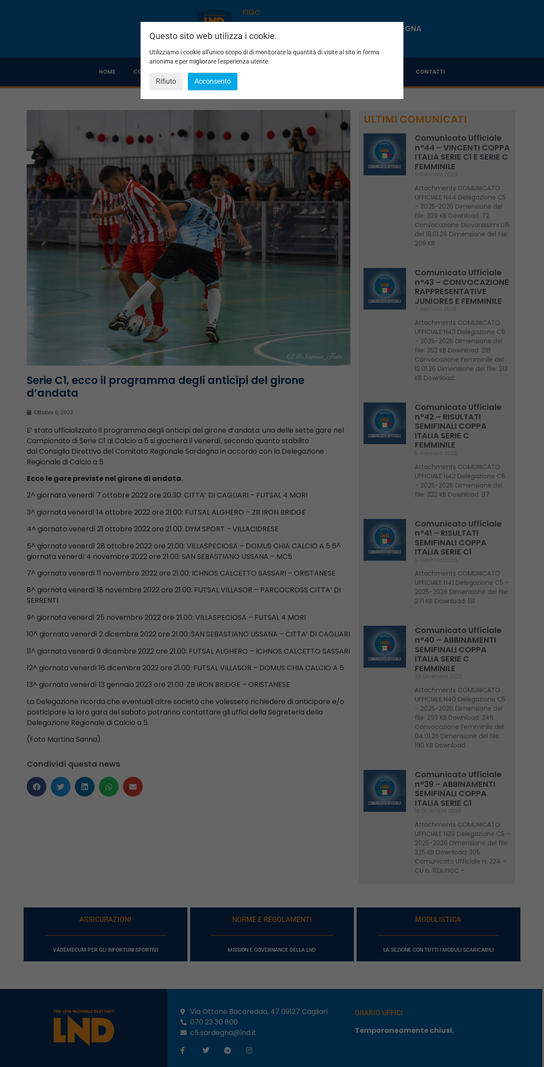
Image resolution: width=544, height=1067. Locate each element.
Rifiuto (166, 81)
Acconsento (212, 81)
